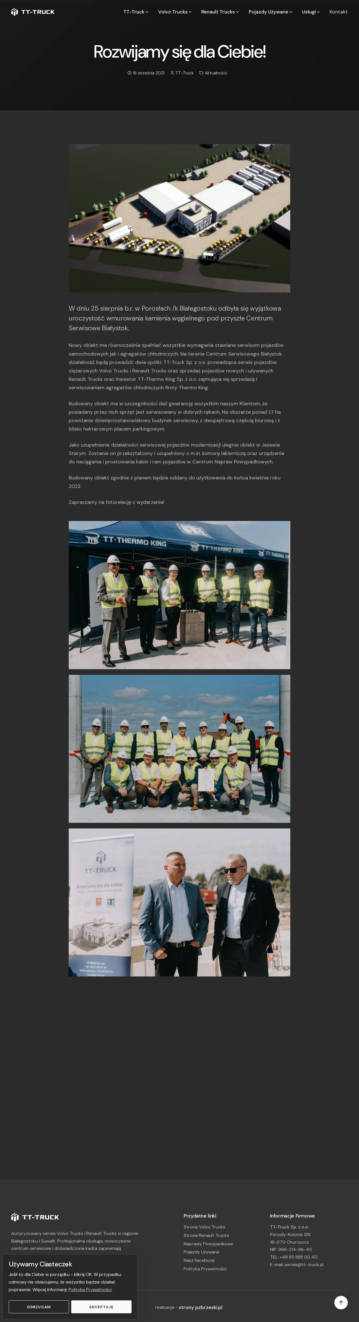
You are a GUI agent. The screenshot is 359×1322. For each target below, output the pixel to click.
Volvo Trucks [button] (175, 12)
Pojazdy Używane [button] (271, 12)
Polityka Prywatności (90, 1290)
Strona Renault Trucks (206, 1235)
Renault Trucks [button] (220, 12)
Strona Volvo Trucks (204, 1227)
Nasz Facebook (199, 1260)
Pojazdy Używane (201, 1252)
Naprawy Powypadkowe (208, 1244)
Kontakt (339, 12)
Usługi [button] (311, 12)
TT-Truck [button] (136, 12)
